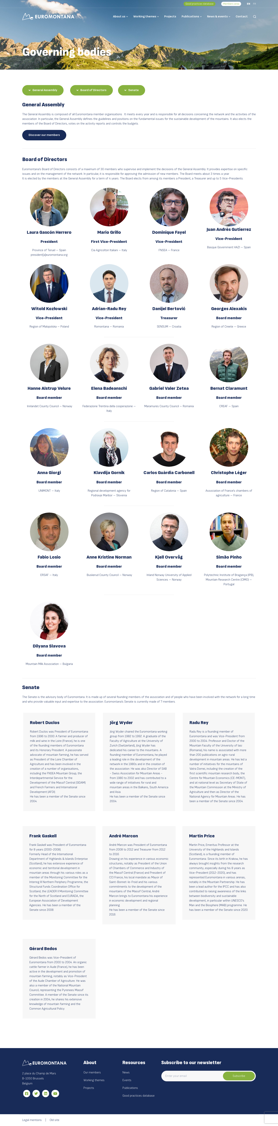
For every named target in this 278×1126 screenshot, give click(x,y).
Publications (190, 16)
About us (119, 16)
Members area (231, 3)
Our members (92, 1072)
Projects (170, 16)
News (126, 1072)
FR (254, 3)
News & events (217, 16)
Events (126, 1080)
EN (248, 3)
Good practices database (199, 3)
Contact (242, 16)
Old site (54, 1120)
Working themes (144, 16)
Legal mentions (32, 1120)
